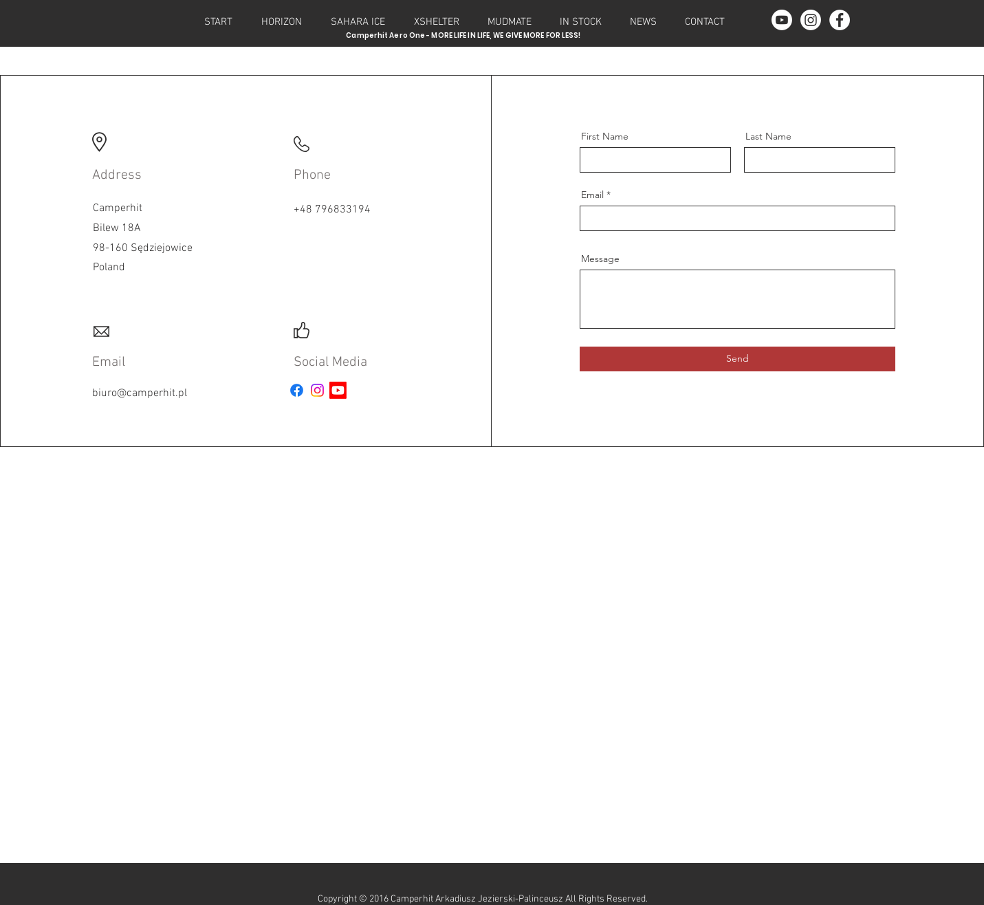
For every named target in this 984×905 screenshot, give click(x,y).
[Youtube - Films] (782, 20)
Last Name (768, 136)
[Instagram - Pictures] (810, 20)
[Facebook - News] (839, 20)
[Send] (737, 359)
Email (592, 194)
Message (600, 258)
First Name (604, 136)
